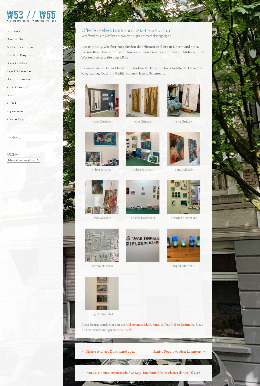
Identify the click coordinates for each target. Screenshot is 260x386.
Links (10, 95)
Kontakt (12, 103)
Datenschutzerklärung (174, 372)
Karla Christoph (18, 87)
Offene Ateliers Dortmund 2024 (108, 351)
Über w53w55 (17, 39)
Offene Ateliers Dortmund (178, 324)
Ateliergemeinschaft (138, 324)
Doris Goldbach (18, 63)
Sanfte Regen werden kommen (179, 351)
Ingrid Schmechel (19, 71)
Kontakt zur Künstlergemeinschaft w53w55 (114, 372)
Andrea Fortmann (20, 47)
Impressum (15, 111)
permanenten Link (120, 330)
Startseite (13, 31)
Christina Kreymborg (21, 55)
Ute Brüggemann (19, 79)
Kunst (156, 324)
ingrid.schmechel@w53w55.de (152, 36)
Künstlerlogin (16, 119)
